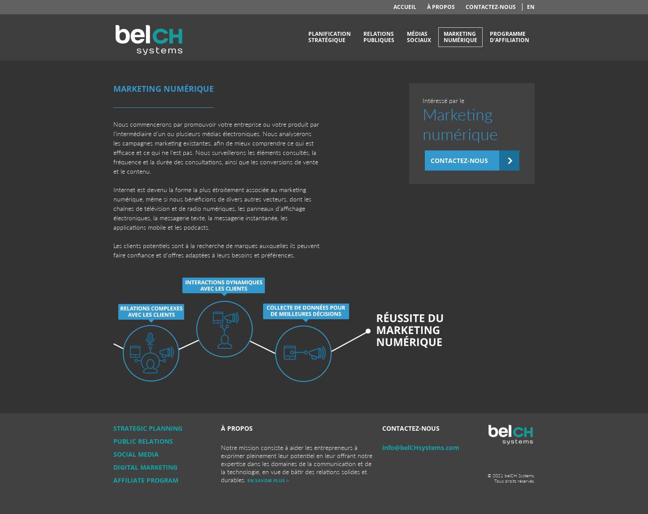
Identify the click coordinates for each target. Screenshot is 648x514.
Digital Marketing (145, 467)
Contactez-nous (491, 7)
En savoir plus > (268, 480)
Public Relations (143, 441)
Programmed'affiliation (509, 37)
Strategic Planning (147, 428)
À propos (441, 7)
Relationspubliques (378, 37)
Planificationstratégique (329, 37)
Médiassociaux (419, 37)
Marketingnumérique (460, 37)
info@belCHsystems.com (420, 447)
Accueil (404, 7)
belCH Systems (149, 37)
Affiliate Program (145, 480)
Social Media (136, 454)
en (531, 7)
